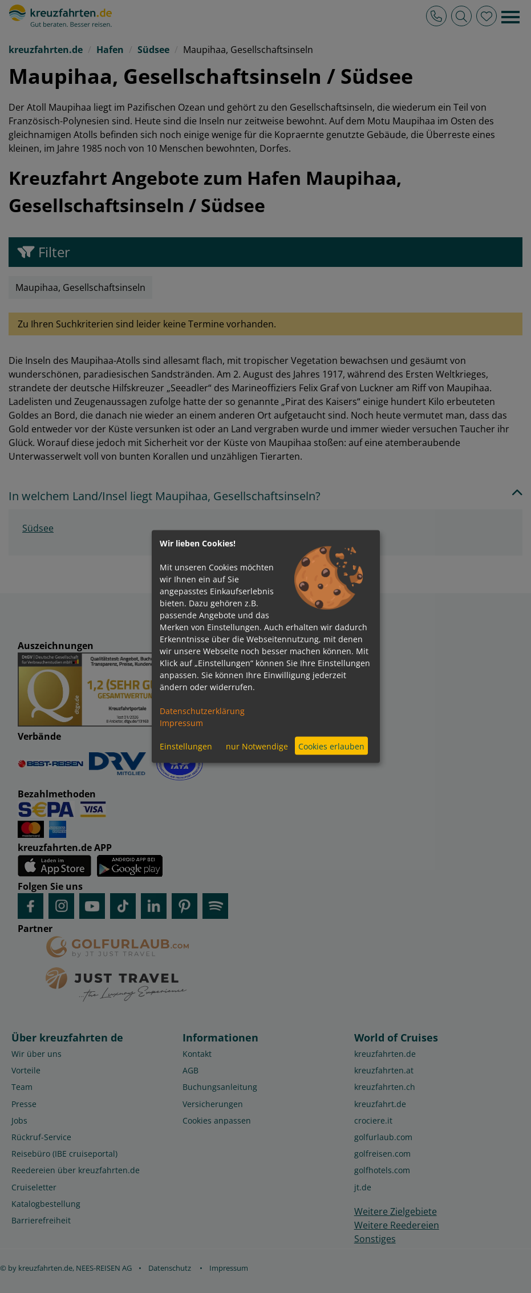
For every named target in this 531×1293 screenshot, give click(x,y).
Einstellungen (186, 745)
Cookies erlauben (331, 745)
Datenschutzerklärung (202, 711)
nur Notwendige (257, 745)
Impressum (181, 723)
